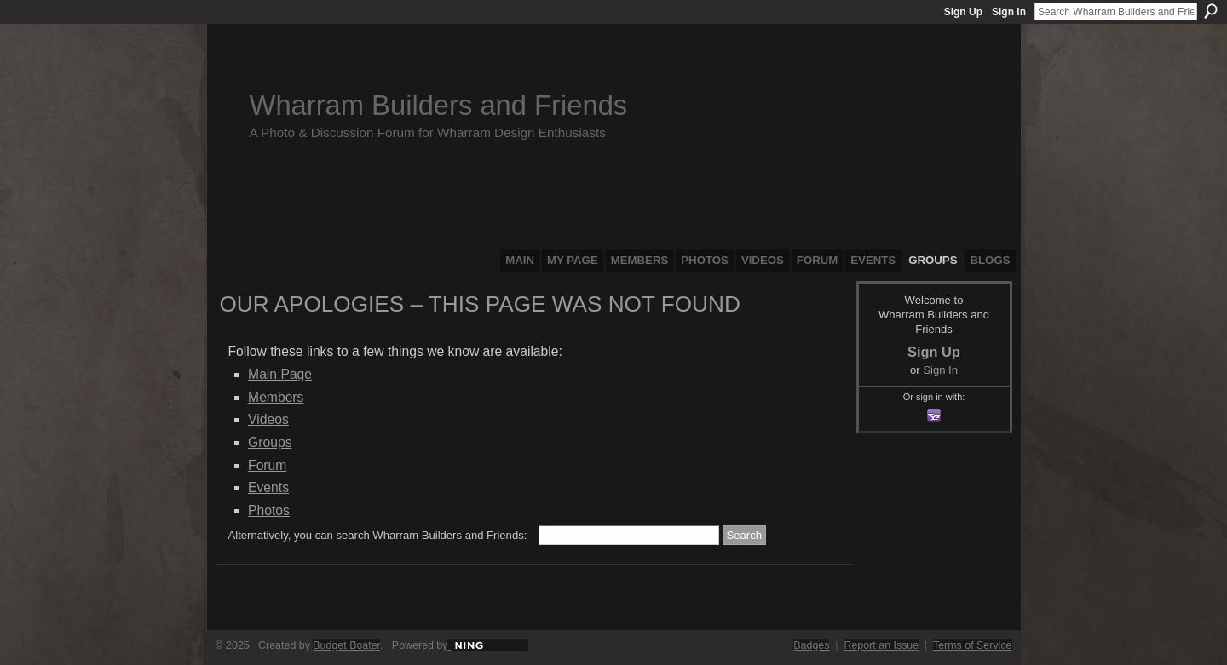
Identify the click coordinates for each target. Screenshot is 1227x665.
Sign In (1009, 12)
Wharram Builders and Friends (439, 105)
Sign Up (963, 12)
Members (275, 397)
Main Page (280, 374)
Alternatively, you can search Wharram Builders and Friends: (377, 535)
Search (1211, 11)
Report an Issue (881, 645)
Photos (269, 510)
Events (268, 487)
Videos (268, 419)
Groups (269, 442)
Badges (811, 645)
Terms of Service (972, 645)
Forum (267, 465)
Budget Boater (346, 645)
